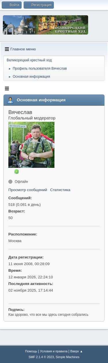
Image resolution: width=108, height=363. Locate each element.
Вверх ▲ (76, 351)
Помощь (31, 351)
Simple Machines (67, 357)
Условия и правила (53, 351)
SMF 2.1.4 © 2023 (41, 357)
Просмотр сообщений (27, 190)
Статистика (60, 190)
